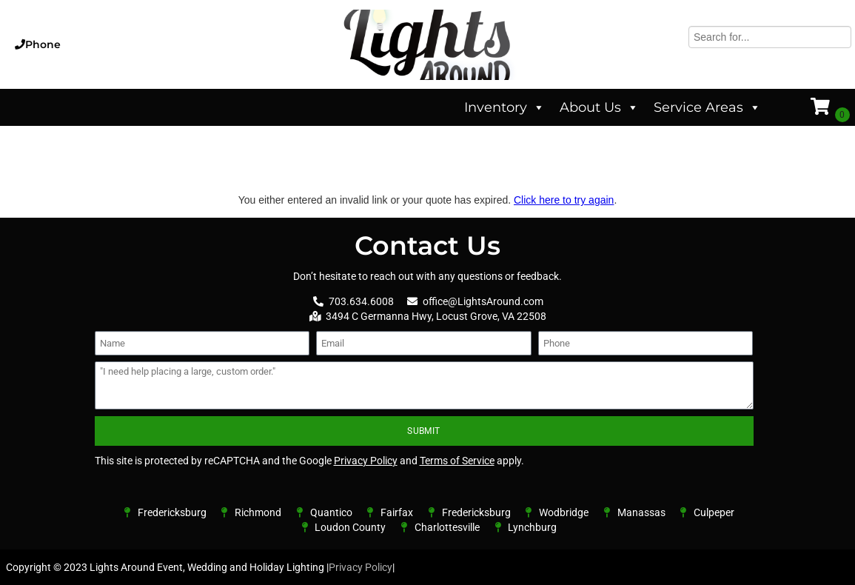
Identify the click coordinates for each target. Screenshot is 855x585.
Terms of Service (457, 461)
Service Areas (707, 107)
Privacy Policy (366, 461)
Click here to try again (564, 200)
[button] (145, 44)
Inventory (504, 107)
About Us (599, 107)
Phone (43, 44)
